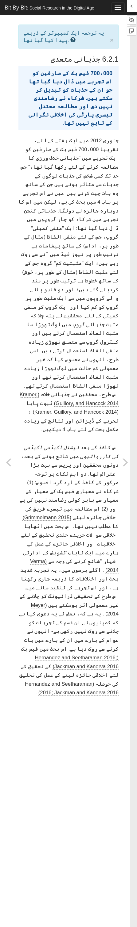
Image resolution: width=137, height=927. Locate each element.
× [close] (112, 40)
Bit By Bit (49, 8)
